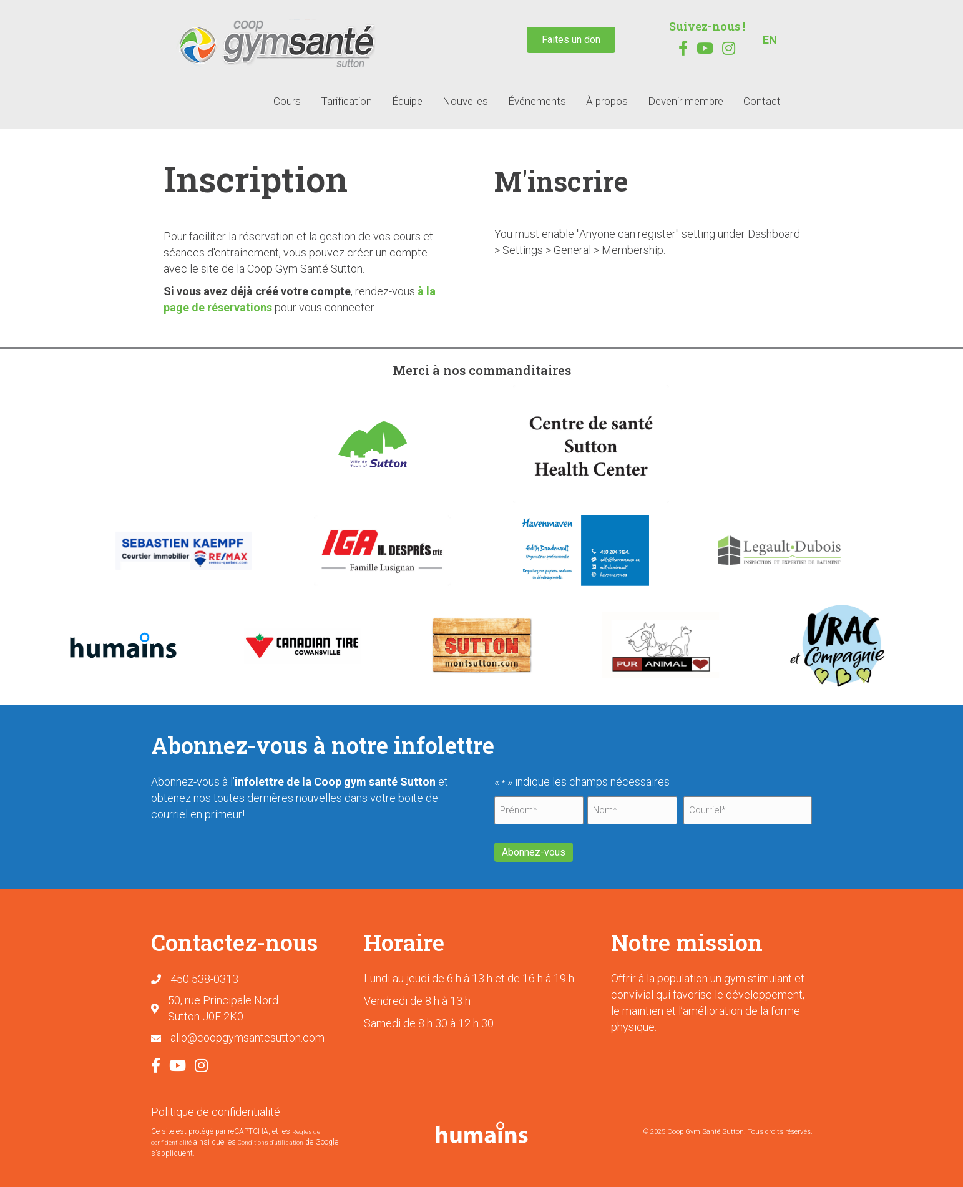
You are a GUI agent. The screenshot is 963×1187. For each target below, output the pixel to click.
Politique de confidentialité (215, 1108)
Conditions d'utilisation (270, 1139)
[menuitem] (769, 40)
